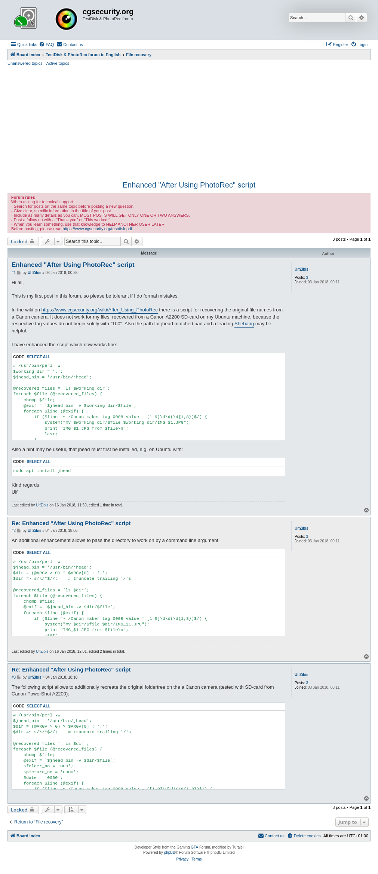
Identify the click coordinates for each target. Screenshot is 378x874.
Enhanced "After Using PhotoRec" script (189, 185)
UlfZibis (301, 269)
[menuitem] (46, 44)
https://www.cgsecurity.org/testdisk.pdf (97, 228)
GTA (194, 847)
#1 (14, 273)
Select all (38, 357)
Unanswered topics (25, 63)
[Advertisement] (189, 122)
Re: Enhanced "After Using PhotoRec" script (71, 523)
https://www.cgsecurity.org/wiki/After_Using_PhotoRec (100, 310)
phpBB (169, 852)
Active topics (58, 63)
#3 (14, 677)
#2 (14, 531)
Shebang (244, 323)
